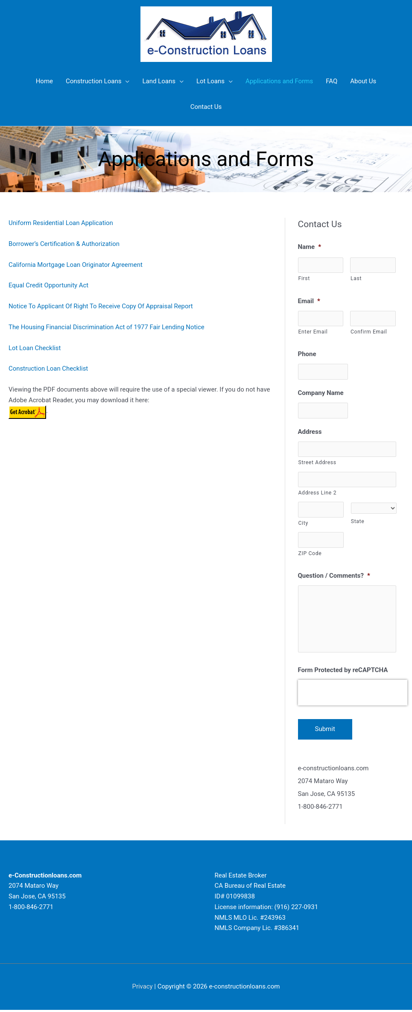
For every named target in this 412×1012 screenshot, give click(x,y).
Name (309, 247)
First (304, 278)
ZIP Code (310, 554)
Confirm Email (369, 332)
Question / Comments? (334, 576)
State (358, 522)
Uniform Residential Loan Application (61, 223)
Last (356, 278)
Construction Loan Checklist (49, 368)
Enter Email (313, 332)
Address (310, 432)
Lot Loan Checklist (35, 348)
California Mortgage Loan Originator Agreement (76, 265)
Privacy (142, 988)
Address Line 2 (317, 493)
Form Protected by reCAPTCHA (343, 672)
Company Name (321, 393)
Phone (307, 354)
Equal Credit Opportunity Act (49, 285)
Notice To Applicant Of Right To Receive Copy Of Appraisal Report (101, 306)
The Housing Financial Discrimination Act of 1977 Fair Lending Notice (107, 327)
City (303, 523)
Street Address (317, 463)
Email (309, 301)
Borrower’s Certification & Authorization (64, 244)
